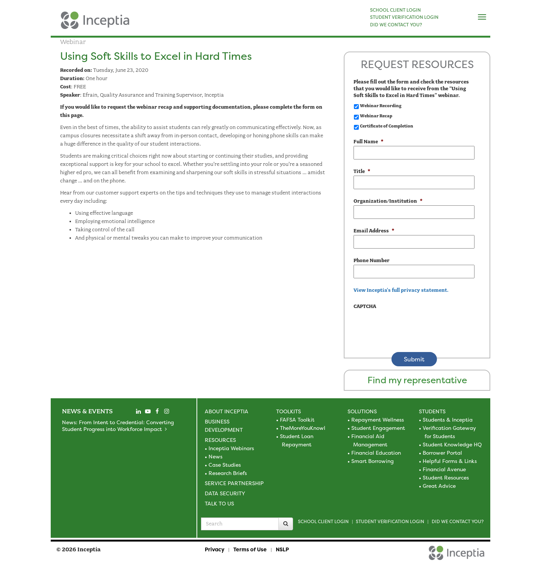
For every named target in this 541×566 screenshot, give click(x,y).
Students (432, 411)
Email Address (374, 231)
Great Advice (439, 485)
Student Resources (446, 477)
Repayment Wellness (377, 419)
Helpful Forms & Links (450, 460)
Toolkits (288, 411)
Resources (220, 439)
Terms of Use (250, 549)
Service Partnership (234, 483)
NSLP (282, 549)
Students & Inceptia (448, 419)
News (215, 456)
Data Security (225, 493)
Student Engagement (378, 427)
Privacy (214, 549)
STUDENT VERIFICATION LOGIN (404, 17)
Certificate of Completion (386, 126)
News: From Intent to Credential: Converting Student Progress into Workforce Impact (118, 425)
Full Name (368, 141)
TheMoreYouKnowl (302, 427)
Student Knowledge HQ (452, 444)
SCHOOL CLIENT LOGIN (395, 10)
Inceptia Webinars (231, 448)
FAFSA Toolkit (297, 419)
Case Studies (225, 464)
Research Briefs (228, 472)
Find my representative (417, 380)
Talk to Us (219, 503)
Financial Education (376, 452)
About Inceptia (226, 411)
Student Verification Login (390, 521)
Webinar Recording (380, 105)
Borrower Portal (442, 452)
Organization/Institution (388, 201)
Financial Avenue (444, 469)
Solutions (362, 411)
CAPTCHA (365, 306)
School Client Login (323, 521)
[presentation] (411, 325)
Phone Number (372, 260)
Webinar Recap (376, 115)
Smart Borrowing (372, 460)
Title (362, 171)
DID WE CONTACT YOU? (396, 24)
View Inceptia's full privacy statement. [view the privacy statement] (401, 290)
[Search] (285, 523)
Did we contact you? (458, 521)
